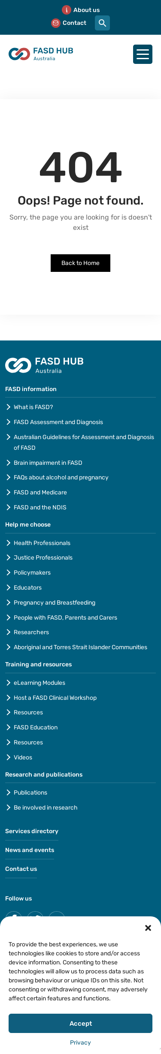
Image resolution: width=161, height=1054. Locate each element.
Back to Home (80, 263)
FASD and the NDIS (40, 507)
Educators (28, 587)
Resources (28, 712)
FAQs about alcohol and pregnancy (61, 477)
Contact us (21, 869)
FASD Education (36, 727)
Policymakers (32, 572)
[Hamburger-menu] (142, 54)
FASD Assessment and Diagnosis (58, 422)
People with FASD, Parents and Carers (65, 617)
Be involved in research (46, 807)
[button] (148, 927)
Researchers (31, 632)
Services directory (31, 831)
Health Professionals (42, 543)
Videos (23, 757)
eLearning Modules (39, 683)
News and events (29, 850)
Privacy (80, 1042)
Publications (30, 792)
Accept (81, 1023)
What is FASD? (33, 407)
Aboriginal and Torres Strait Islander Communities (80, 647)
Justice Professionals (44, 557)
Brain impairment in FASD (48, 463)
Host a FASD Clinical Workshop (55, 698)
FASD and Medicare (40, 492)
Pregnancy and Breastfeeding (54, 602)
